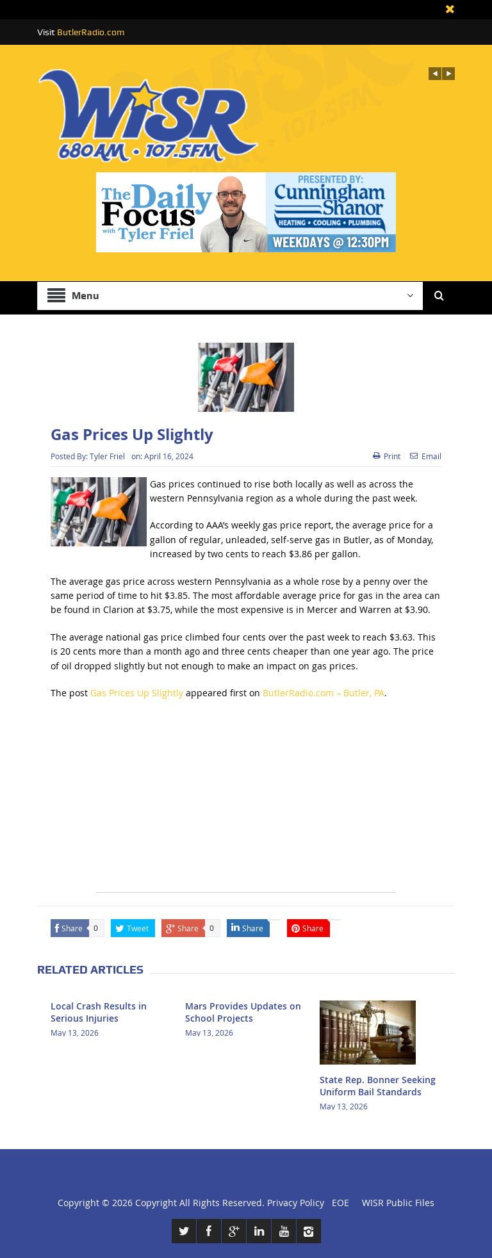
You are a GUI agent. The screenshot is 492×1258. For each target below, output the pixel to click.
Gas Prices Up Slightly (136, 693)
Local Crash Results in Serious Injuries (99, 1012)
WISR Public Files (398, 1203)
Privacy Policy (295, 1203)
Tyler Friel (107, 456)
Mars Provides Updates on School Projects (243, 1012)
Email (425, 456)
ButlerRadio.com (90, 32)
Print (386, 456)
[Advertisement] (246, 802)
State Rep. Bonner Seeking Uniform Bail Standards (378, 1085)
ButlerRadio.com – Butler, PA (323, 693)
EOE (338, 1203)
